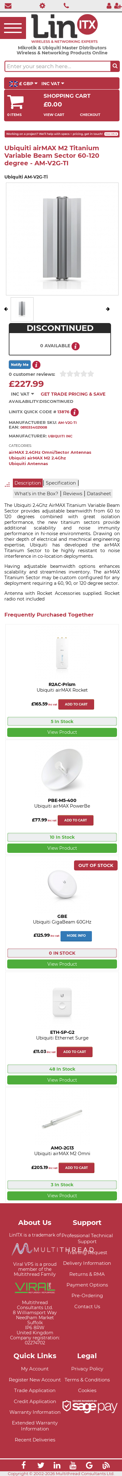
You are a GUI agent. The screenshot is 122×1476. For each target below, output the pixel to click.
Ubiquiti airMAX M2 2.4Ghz (37, 458)
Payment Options (87, 1285)
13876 (63, 411)
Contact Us (87, 1306)
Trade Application (35, 1390)
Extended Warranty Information (35, 1426)
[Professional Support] (41, 5)
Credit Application (35, 1401)
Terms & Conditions (87, 1380)
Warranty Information (35, 1412)
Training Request (87, 1252)
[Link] (23, 1466)
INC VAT (52, 83)
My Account (35, 1369)
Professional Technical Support (87, 1238)
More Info (76, 935)
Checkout (90, 114)
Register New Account (35, 1380)
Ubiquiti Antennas (28, 463)
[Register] (118, 5)
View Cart (54, 114)
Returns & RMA (87, 1274)
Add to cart (76, 704)
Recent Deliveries (35, 1440)
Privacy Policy (87, 1369)
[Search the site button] (115, 66)
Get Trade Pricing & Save (73, 394)
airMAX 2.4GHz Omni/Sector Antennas (50, 452)
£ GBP (23, 84)
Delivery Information (87, 1263)
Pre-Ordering (87, 1295)
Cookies (87, 1390)
